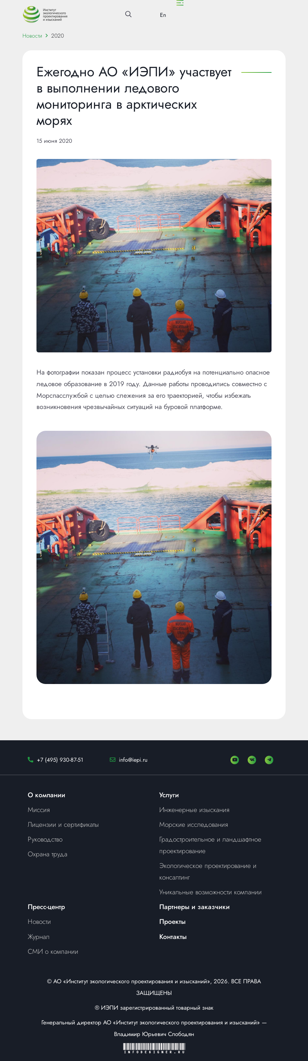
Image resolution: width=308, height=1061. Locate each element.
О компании (46, 795)
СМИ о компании (53, 951)
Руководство (45, 839)
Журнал (38, 936)
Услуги (169, 795)
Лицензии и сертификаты (63, 824)
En (163, 15)
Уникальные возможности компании (210, 892)
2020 (57, 36)
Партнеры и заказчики (194, 907)
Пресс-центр (46, 907)
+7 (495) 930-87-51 (60, 760)
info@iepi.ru (133, 760)
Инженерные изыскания (194, 809)
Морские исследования (193, 824)
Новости (32, 36)
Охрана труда (47, 854)
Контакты (173, 936)
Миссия (39, 809)
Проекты (172, 921)
